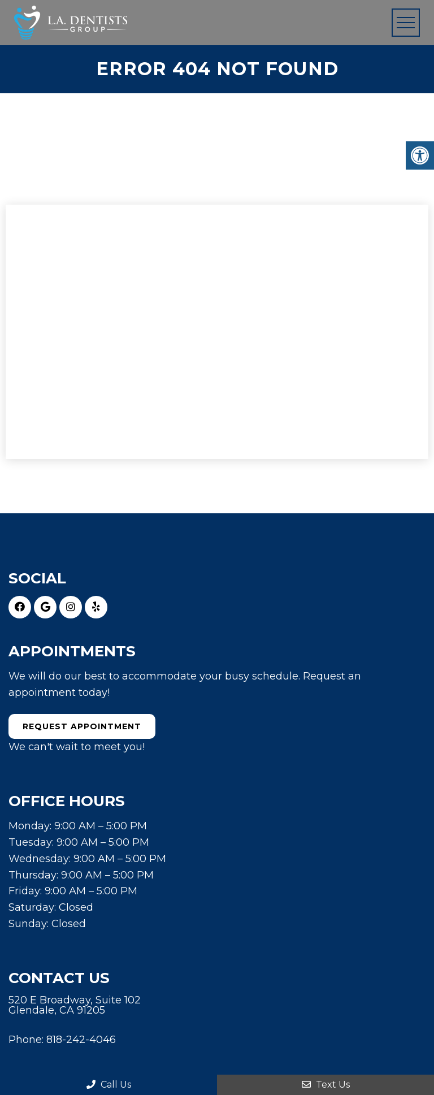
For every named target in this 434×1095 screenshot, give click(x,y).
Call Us (108, 1084)
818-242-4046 (81, 1040)
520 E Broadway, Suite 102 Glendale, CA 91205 (74, 1005)
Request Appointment (82, 726)
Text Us (326, 1084)
